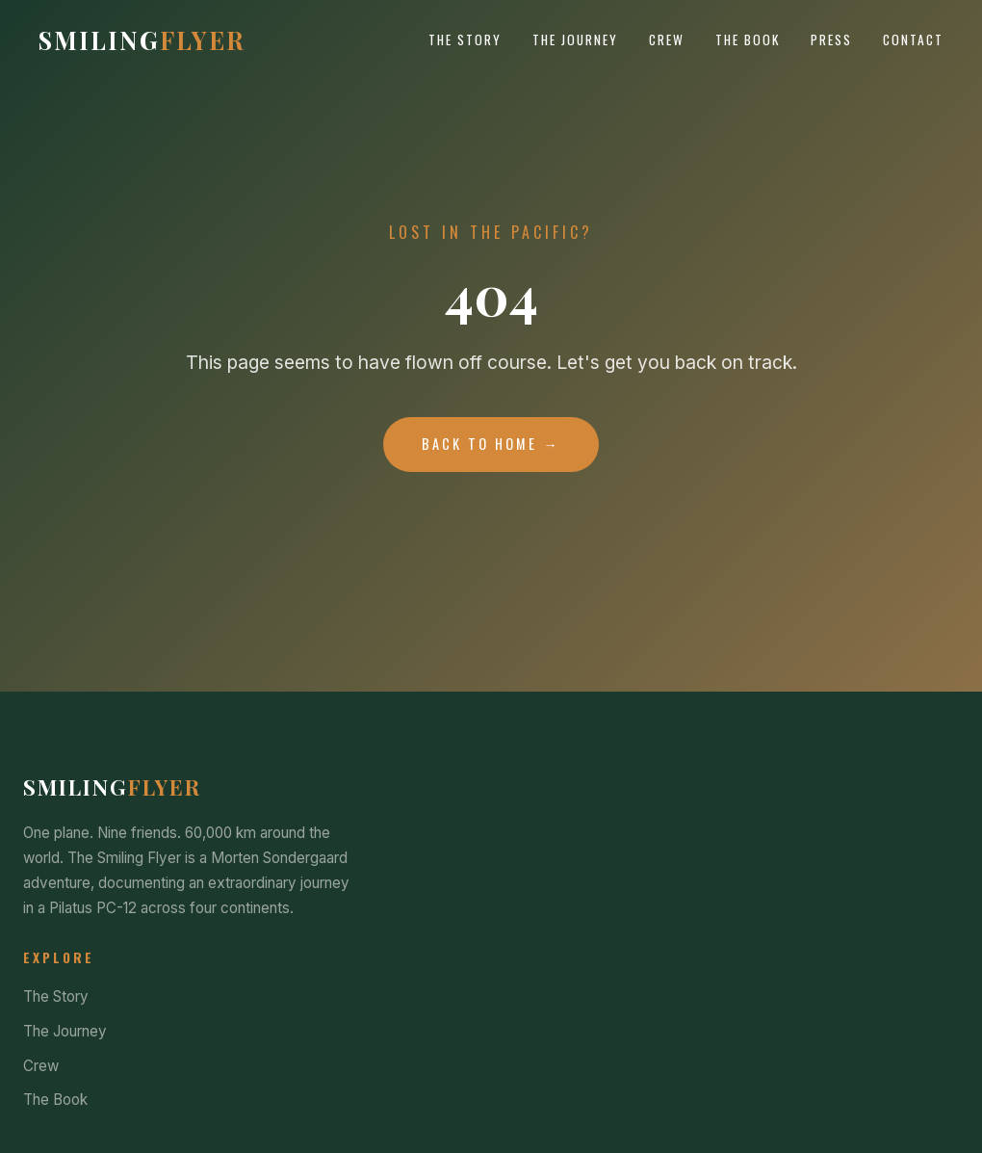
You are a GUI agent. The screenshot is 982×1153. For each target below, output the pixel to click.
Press (831, 39)
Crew (667, 39)
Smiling (142, 39)
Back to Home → (490, 443)
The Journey (575, 39)
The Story (465, 39)
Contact (913, 39)
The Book (747, 39)
